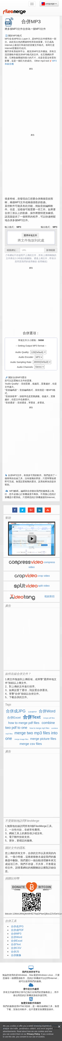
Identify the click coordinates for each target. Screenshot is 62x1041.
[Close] (59, 1026)
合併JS (15, 951)
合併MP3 (16, 933)
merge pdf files (49, 718)
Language (49, 3)
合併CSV (16, 948)
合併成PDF (32, 712)
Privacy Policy (33, 1034)
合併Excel (14, 717)
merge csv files (31, 744)
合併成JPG (16, 711)
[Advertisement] (30, 100)
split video (31, 585)
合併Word (47, 711)
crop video (31, 575)
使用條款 (42, 261)
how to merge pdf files (23, 723)
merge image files (21, 739)
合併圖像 (16, 955)
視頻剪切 (31, 596)
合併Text (32, 717)
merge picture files (43, 738)
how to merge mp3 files (39, 728)
